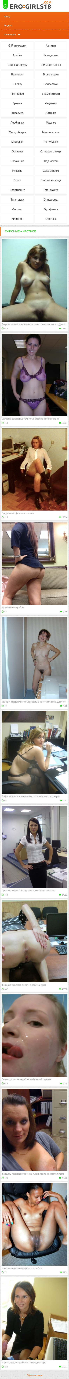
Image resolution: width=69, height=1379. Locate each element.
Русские (17, 170)
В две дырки (51, 74)
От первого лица (50, 151)
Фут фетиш (51, 209)
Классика (17, 112)
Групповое (17, 93)
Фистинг (17, 209)
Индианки (51, 103)
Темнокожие (51, 189)
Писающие (17, 161)
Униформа (50, 199)
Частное (17, 218)
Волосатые (51, 84)
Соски (17, 180)
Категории (10, 34)
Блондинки (51, 55)
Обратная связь (34, 1375)
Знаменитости (51, 93)
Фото (7, 16)
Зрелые (17, 103)
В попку (17, 84)
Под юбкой (51, 161)
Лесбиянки (17, 122)
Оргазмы (17, 151)
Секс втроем (51, 170)
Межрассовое (50, 132)
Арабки (17, 55)
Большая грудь (17, 64)
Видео (8, 25)
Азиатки (51, 45)
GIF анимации (17, 45)
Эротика (51, 218)
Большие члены (51, 64)
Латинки (51, 112)
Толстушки (17, 199)
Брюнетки (17, 74)
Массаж (51, 122)
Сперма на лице (51, 180)
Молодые (17, 141)
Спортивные (17, 189)
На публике (51, 141)
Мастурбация (17, 132)
